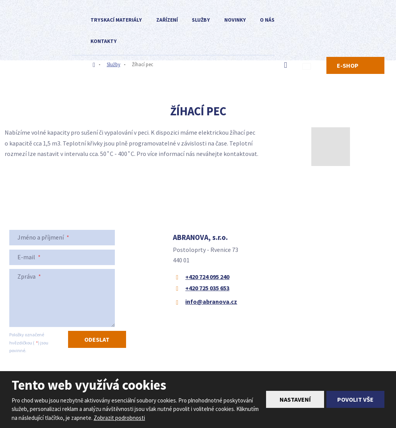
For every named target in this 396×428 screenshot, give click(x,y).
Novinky (235, 20)
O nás (267, 20)
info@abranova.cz (211, 301)
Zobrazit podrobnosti (119, 417)
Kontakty (103, 41)
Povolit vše (355, 399)
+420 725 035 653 (207, 288)
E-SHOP (347, 65)
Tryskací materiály (116, 20)
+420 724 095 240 (207, 277)
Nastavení (295, 399)
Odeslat (96, 339)
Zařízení (167, 20)
